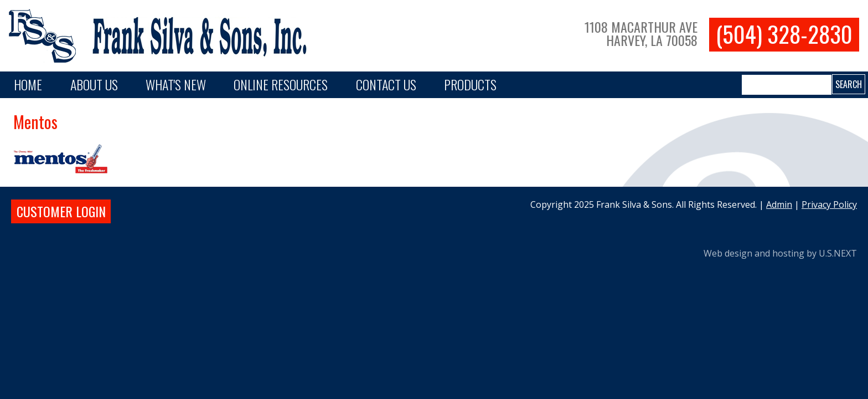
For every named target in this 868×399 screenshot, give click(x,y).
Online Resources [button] (281, 84)
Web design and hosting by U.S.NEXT (780, 253)
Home (28, 84)
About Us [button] (94, 84)
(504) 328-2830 (784, 34)
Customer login (61, 211)
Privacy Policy (829, 204)
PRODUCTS (470, 84)
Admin (779, 204)
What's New (176, 84)
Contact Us (386, 84)
